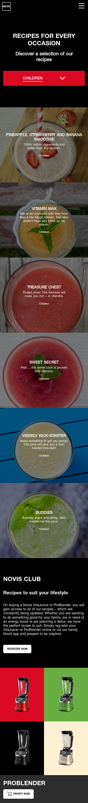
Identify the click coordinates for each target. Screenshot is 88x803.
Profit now (18, 794)
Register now (17, 648)
